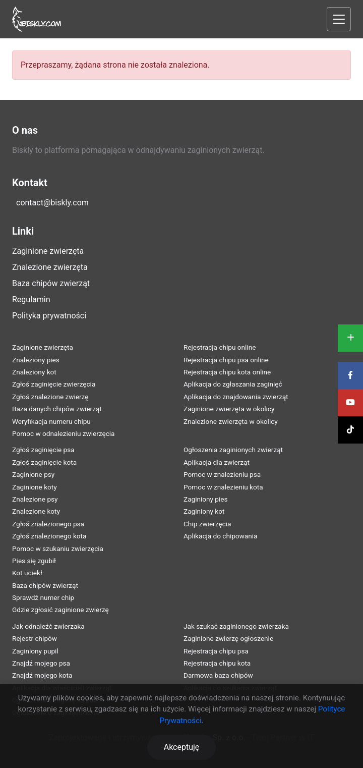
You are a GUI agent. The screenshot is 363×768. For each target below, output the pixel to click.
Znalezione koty (36, 511)
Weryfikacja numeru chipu (51, 421)
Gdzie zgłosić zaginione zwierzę (60, 610)
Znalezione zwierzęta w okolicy (231, 421)
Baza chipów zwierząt (51, 283)
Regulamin (31, 299)
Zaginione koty (34, 487)
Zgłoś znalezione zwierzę (50, 397)
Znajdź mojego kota (42, 675)
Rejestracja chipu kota (217, 663)
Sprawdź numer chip (43, 597)
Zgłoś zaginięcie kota (44, 462)
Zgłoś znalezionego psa (48, 524)
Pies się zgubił (34, 561)
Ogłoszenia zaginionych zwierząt (233, 450)
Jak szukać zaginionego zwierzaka (236, 626)
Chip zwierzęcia (207, 524)
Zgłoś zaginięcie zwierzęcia (53, 384)
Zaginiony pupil (35, 651)
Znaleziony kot (34, 372)
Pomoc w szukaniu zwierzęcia (57, 548)
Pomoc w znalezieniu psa (222, 474)
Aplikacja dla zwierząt (217, 462)
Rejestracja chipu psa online (226, 360)
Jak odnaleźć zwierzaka (48, 626)
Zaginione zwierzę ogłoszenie (228, 638)
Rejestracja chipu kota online (227, 372)
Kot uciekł (27, 573)
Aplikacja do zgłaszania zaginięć (233, 384)
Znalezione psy (35, 499)
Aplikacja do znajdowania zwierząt (236, 397)
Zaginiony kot (204, 511)
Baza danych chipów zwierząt (57, 409)
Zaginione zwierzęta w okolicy (229, 409)
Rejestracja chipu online (220, 347)
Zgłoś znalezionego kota (49, 536)
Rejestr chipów (34, 638)
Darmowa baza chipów (218, 675)
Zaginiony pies (206, 499)
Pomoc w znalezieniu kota (223, 487)
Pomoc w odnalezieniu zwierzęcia (63, 433)
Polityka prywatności (49, 315)
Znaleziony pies (35, 360)
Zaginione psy (33, 474)
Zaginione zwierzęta (48, 251)
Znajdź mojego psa (41, 663)
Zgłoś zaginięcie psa (43, 450)
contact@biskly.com (52, 202)
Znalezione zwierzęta (50, 267)
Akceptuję (182, 747)
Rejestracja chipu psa (216, 651)
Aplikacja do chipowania (220, 536)
